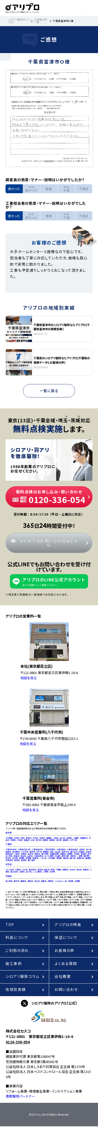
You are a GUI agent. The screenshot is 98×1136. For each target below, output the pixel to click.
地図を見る (28, 677)
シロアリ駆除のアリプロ (19, 21)
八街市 (17, 854)
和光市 (79, 869)
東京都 (8, 833)
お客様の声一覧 (40, 21)
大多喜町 (51, 858)
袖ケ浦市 (31, 860)
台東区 (42, 838)
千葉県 (8, 844)
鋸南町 (88, 858)
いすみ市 (43, 858)
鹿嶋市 (23, 881)
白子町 (15, 858)
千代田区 (9, 838)
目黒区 (69, 838)
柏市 (52, 851)
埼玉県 (8, 864)
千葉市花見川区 (24, 849)
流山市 (57, 851)
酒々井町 (45, 854)
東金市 (23, 856)
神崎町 (70, 854)
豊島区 (27, 840)
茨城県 (8, 876)
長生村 (8, 858)
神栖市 (50, 881)
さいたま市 (9, 869)
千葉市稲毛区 (37, 849)
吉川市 (28, 871)
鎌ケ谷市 (74, 851)
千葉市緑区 (61, 849)
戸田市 (58, 869)
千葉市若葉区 (49, 849)
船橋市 (8, 851)
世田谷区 (84, 838)
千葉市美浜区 (72, 849)
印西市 (23, 854)
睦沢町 (86, 856)
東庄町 (83, 854)
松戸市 (39, 851)
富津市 (23, 860)
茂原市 (73, 856)
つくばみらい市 (61, 881)
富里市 (37, 854)
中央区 (17, 838)
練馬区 (52, 840)
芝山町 (57, 856)
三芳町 (45, 871)
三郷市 (22, 871)
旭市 (10, 856)
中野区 (13, 840)
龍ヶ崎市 (9, 881)
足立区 (59, 840)
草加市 (40, 869)
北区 (32, 840)
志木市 (72, 869)
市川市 (88, 849)
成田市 (81, 851)
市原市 (82, 849)
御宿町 (59, 858)
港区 (23, 838)
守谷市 (37, 881)
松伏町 (52, 871)
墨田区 (49, 838)
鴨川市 (73, 858)
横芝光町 (65, 856)
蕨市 (53, 869)
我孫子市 (65, 851)
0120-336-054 (18, 1041)
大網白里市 (38, 856)
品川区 (62, 838)
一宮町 (80, 856)
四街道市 (9, 854)
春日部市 (32, 869)
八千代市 (24, 851)
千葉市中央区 (10, 849)
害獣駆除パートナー (20, 1096)
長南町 (28, 858)
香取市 (63, 854)
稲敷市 (44, 881)
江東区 (56, 838)
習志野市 (16, 851)
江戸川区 (73, 840)
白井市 (30, 854)
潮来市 (30, 881)
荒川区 (38, 840)
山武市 (30, 856)
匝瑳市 (16, 856)
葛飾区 (65, 840)
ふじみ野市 (37, 871)
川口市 (24, 869)
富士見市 (14, 871)
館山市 (66, 858)
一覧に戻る (49, 390)
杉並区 (20, 840)
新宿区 (28, 838)
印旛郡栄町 (54, 854)
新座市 (86, 869)
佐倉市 (88, 851)
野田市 (46, 851)
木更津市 (9, 860)
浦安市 (32, 851)
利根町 (77, 881)
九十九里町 (49, 856)
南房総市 (80, 858)
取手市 (16, 881)
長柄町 (22, 858)
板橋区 (45, 840)
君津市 (17, 860)
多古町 (76, 854)
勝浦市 (35, 858)
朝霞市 (65, 869)
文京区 (35, 838)
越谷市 (47, 869)
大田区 (76, 838)
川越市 (18, 869)
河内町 (70, 881)
